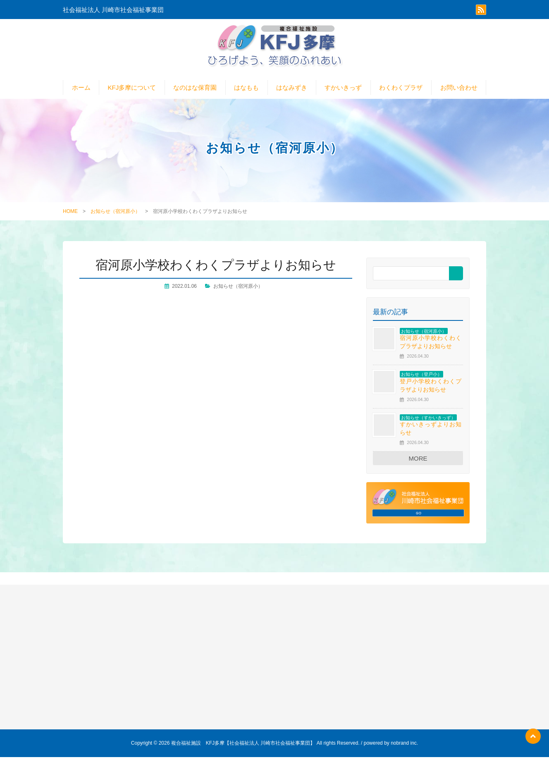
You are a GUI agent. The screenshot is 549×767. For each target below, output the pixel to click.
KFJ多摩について (132, 97)
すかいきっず (343, 97)
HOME (70, 221)
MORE (418, 468)
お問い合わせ (458, 97)
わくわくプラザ (400, 97)
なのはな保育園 (195, 97)
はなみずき (291, 97)
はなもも (246, 97)
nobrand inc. (404, 753)
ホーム (81, 97)
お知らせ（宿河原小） (115, 221)
